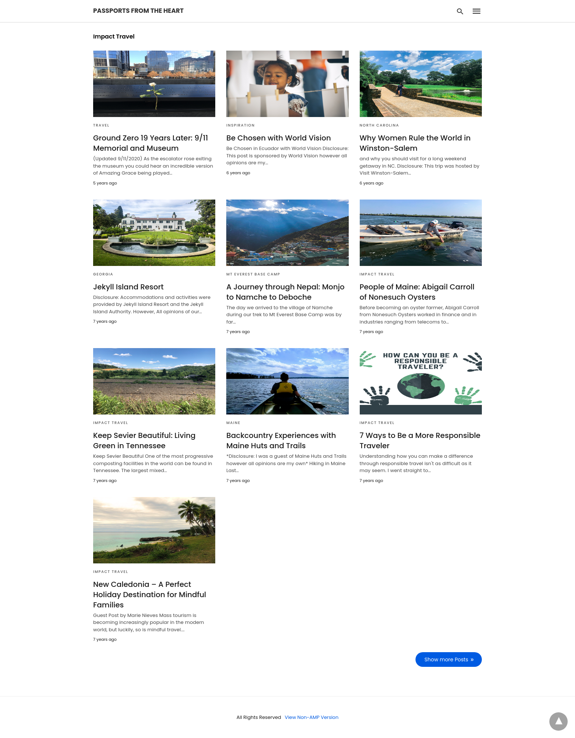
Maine (233, 422)
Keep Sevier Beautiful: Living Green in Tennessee (144, 440)
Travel (101, 125)
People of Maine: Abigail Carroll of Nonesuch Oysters (417, 292)
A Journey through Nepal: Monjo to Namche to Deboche (285, 292)
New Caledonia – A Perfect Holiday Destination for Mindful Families (149, 594)
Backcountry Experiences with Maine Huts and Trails (281, 440)
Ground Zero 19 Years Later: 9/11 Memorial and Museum (150, 143)
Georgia (103, 274)
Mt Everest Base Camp (253, 274)
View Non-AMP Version (311, 717)
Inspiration (240, 125)
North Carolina (379, 125)
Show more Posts (446, 659)
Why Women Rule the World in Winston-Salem (415, 143)
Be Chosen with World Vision (278, 138)
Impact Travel (377, 274)
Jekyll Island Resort (128, 287)
